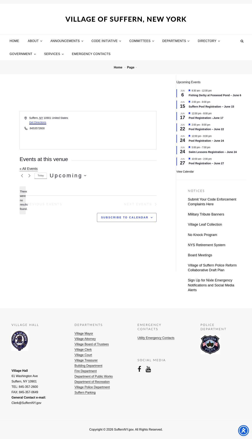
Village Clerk (83, 349)
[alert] (23, 200)
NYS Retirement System (206, 245)
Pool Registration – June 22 (206, 129)
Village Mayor (83, 333)
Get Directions (37, 122)
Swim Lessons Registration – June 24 (213, 152)
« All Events (29, 169)
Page (130, 67)
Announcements (67, 41)
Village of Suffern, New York (126, 19)
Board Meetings (200, 255)
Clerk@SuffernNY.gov (26, 402)
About (35, 41)
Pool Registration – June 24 (206, 140)
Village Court (83, 355)
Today (41, 175)
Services (54, 54)
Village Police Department (92, 387)
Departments (176, 41)
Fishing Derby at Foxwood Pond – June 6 (215, 95)
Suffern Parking (85, 392)
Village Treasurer (86, 360)
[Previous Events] (22, 175)
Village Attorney (85, 338)
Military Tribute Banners (206, 214)
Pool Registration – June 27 (206, 163)
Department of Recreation (92, 381)
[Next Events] (29, 175)
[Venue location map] (122, 130)
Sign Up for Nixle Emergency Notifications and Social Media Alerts (211, 285)
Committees (142, 41)
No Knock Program (202, 235)
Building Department (88, 365)
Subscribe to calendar (124, 217)
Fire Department (85, 371)
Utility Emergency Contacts (156, 338)
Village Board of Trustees (91, 344)
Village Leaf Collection (205, 224)
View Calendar (185, 171)
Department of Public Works (93, 376)
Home (14, 41)
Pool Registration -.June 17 (206, 117)
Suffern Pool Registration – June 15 (211, 106)
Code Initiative (107, 41)
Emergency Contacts (91, 54)
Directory (209, 41)
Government (23, 54)
